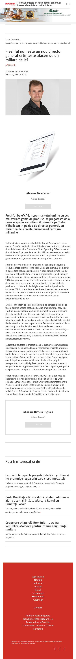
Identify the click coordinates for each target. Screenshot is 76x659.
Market (38, 586)
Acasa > (8, 40)
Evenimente (38, 596)
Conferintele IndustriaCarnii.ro (37, 625)
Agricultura (38, 576)
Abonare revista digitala (38, 615)
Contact (38, 607)
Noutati (38, 580)
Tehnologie (38, 593)
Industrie (37, 583)
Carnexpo (38, 628)
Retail (38, 590)
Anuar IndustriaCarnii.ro (38, 622)
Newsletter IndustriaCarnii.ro (38, 619)
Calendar (38, 599)
